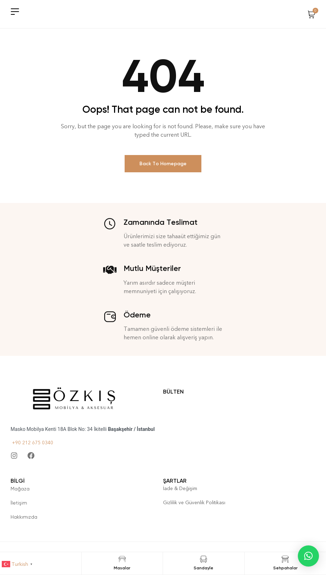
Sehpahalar (285, 567)
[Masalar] (122, 559)
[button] (308, 556)
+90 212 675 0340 (32, 443)
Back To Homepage (163, 164)
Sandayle (203, 567)
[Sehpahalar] (285, 559)
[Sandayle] (203, 559)
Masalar (122, 567)
